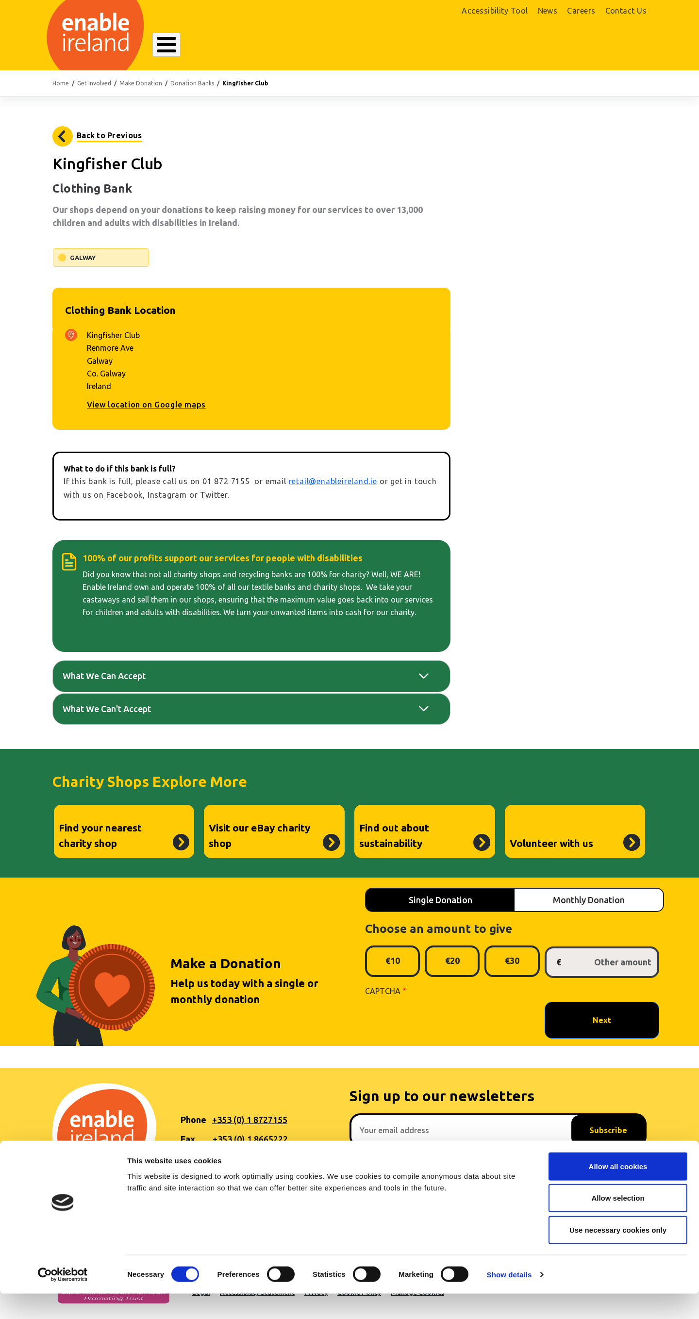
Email (192, 1158)
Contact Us (626, 10)
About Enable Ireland (200, 45)
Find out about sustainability (394, 835)
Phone (193, 1119)
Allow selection (617, 1224)
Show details (509, 1300)
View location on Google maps (146, 404)
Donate (618, 47)
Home (60, 83)
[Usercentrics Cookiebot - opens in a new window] (62, 1300)
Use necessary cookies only (617, 1255)
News (548, 10)
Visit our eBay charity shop (259, 835)
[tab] (251, 676)
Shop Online (553, 47)
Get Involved (417, 45)
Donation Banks (192, 83)
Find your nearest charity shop (100, 835)
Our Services (280, 45)
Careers (581, 10)
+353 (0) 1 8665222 (250, 1139)
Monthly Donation (589, 900)
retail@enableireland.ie (333, 481)
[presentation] (439, 1020)
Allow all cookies (618, 1192)
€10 (392, 960)
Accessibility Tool (495, 10)
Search (470, 45)
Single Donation (440, 900)
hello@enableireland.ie (259, 1158)
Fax (188, 1139)
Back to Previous (109, 135)
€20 (452, 960)
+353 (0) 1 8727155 (249, 1119)
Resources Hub (349, 45)
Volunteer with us (551, 843)
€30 (512, 960)
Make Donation (140, 83)
